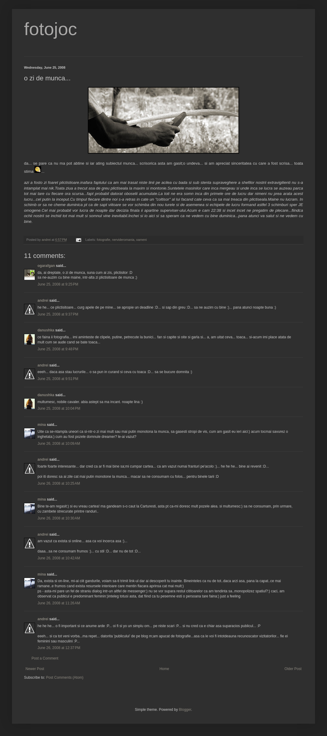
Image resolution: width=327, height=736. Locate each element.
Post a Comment (45, 658)
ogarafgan (46, 266)
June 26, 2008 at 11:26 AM (59, 603)
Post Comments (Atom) (64, 677)
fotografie (103, 239)
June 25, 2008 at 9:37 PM (58, 314)
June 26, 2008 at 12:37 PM (59, 648)
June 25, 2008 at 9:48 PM (58, 349)
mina (42, 425)
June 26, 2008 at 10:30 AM (59, 518)
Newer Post (35, 669)
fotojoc (50, 29)
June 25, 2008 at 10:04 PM (59, 408)
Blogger (185, 710)
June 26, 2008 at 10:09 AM (59, 443)
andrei (43, 300)
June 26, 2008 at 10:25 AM (59, 483)
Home (164, 669)
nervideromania (123, 239)
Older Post (293, 669)
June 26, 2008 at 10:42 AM (59, 558)
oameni (141, 239)
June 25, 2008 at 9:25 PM (58, 284)
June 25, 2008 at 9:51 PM (58, 379)
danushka (46, 330)
